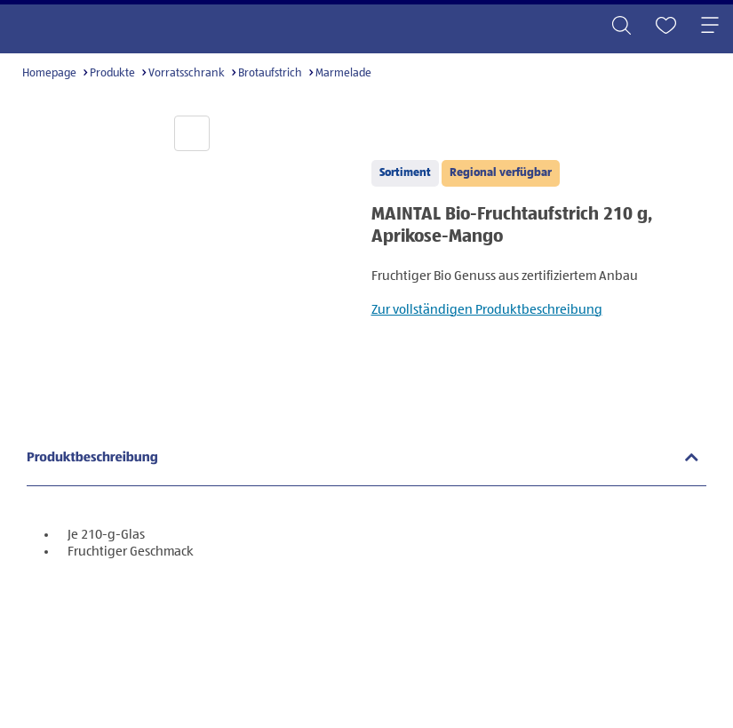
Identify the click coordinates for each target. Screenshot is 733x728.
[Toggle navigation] (710, 26)
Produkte (112, 73)
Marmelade (343, 73)
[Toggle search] (621, 26)
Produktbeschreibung (92, 458)
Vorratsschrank (186, 73)
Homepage (49, 73)
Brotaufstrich (270, 73)
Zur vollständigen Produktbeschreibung (486, 309)
